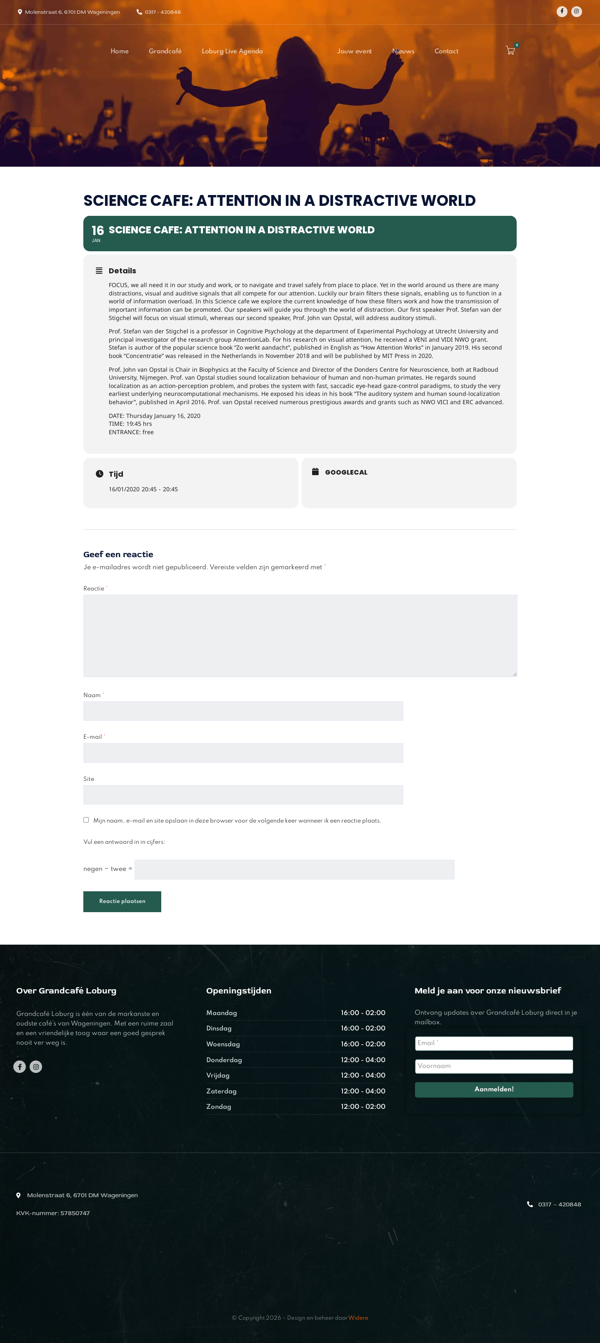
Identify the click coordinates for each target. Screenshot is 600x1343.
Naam (94, 695)
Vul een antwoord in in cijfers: (124, 842)
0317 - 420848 (163, 12)
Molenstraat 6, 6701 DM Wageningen (72, 12)
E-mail (94, 737)
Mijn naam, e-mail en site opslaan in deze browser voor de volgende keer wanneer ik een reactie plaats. (237, 821)
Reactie (95, 589)
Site (88, 779)
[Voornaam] (494, 1066)
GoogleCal (346, 472)
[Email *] (494, 1043)
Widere (358, 1318)
